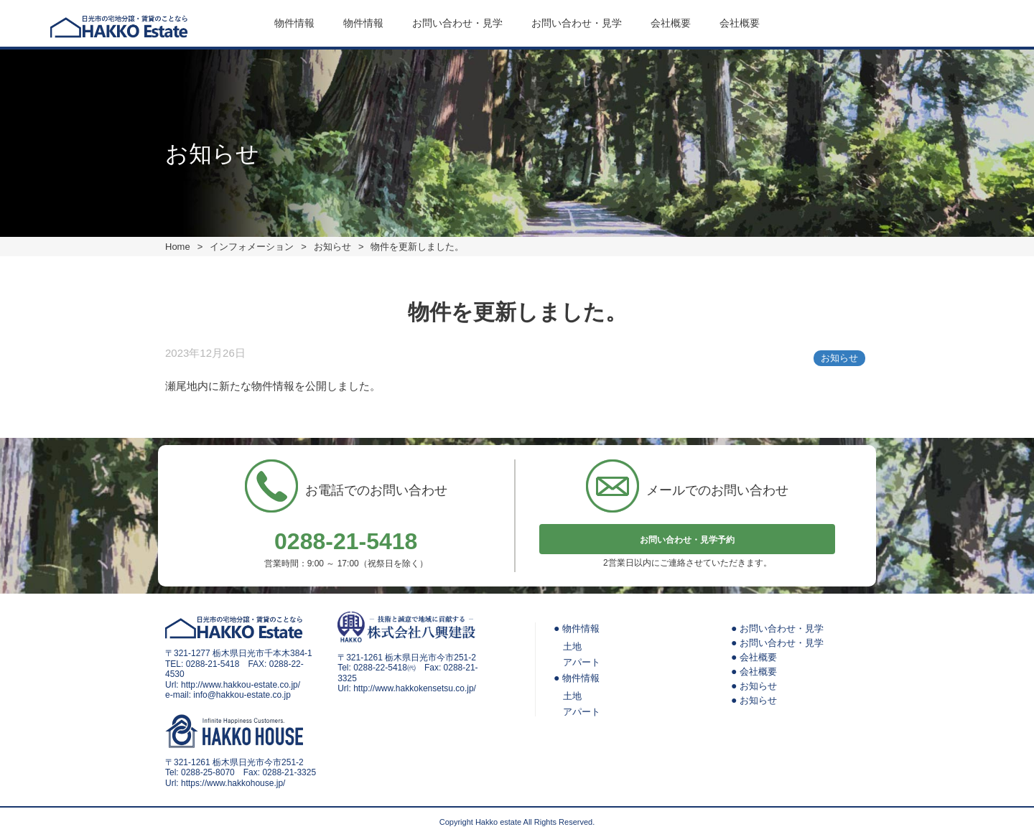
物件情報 (294, 23)
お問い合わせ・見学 (457, 23)
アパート (581, 662)
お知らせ (839, 357)
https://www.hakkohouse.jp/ (233, 783)
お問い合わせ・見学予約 (687, 539)
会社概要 (671, 23)
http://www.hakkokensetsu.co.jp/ (414, 688)
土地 (572, 646)
